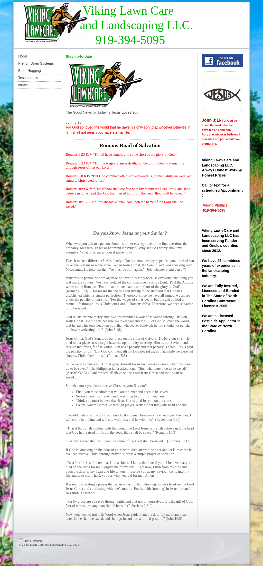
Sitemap (37, 540)
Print (24, 540)
